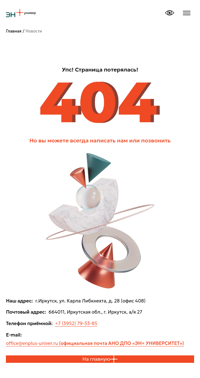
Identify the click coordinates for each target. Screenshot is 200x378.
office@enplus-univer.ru (95, 343)
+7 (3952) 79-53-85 (76, 323)
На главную (100, 359)
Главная (13, 31)
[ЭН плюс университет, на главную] (21, 13)
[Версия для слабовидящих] (169, 13)
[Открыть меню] (186, 13)
